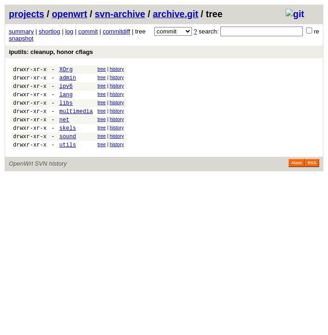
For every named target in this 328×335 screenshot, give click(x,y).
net (64, 129)
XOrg (66, 70)
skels (67, 139)
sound (67, 149)
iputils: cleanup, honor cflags (51, 51)
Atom (296, 176)
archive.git (175, 14)
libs (66, 110)
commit (88, 31)
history (116, 69)
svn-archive (120, 14)
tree (101, 69)
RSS (312, 176)
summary (21, 31)
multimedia (76, 119)
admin (67, 80)
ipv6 (66, 90)
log (69, 31)
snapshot (21, 38)
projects (26, 14)
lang (66, 100)
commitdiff (116, 31)
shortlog (49, 31)
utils (67, 158)
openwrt (69, 14)
